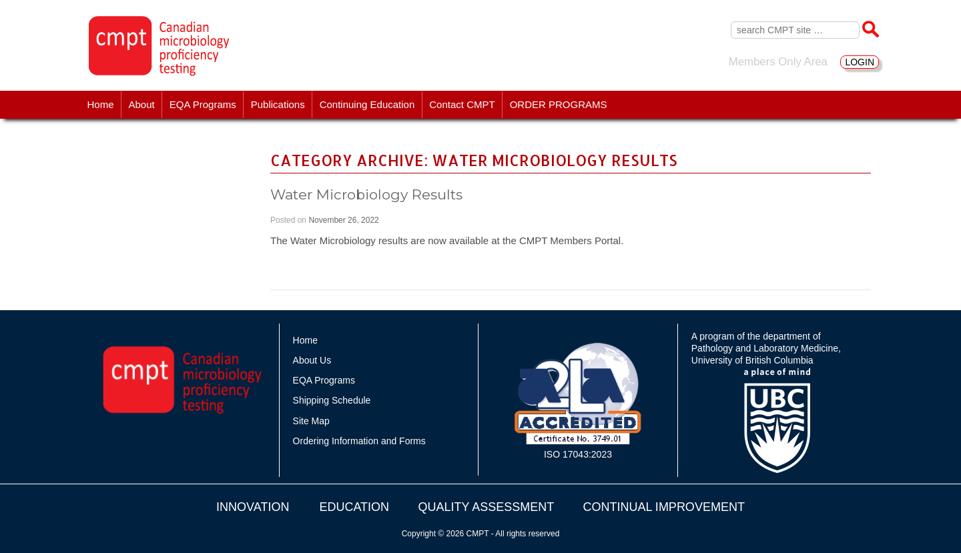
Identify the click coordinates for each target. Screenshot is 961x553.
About (142, 104)
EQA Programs (203, 104)
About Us (312, 360)
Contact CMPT (462, 104)
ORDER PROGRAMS (558, 104)
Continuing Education (367, 104)
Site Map (311, 421)
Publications (278, 104)
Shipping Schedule (332, 400)
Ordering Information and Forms (359, 441)
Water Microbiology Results (366, 194)
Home (100, 104)
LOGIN (859, 62)
